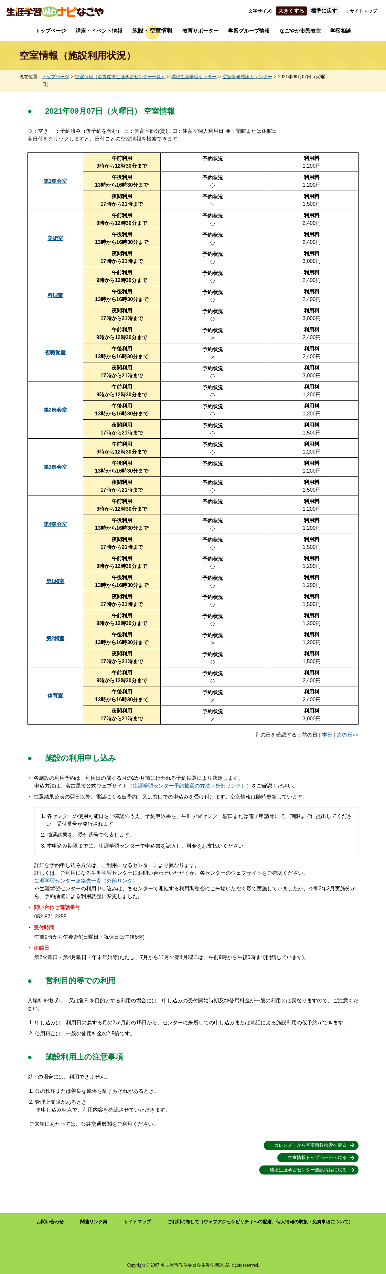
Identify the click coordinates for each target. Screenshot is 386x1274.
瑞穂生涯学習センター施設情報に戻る (308, 1169)
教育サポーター (200, 31)
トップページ (50, 31)
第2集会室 (55, 409)
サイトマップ (363, 11)
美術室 (55, 238)
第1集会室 (55, 181)
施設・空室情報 (152, 30)
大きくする (291, 11)
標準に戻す (324, 11)
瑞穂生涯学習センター (194, 76)
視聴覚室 (55, 352)
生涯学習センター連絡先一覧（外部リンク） (86, 880)
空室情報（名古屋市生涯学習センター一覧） (120, 76)
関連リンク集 (93, 1221)
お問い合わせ (50, 1221)
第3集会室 (55, 467)
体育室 (55, 695)
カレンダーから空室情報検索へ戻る (310, 1145)
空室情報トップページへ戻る (317, 1157)
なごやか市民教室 (300, 31)
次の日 (344, 734)
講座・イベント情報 (99, 31)
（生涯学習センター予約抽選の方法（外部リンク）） (189, 785)
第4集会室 (55, 524)
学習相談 (340, 31)
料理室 (55, 295)
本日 (327, 734)
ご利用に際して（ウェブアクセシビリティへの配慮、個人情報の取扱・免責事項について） (260, 1221)
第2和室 (55, 638)
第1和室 (55, 581)
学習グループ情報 (249, 31)
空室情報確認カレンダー (247, 76)
